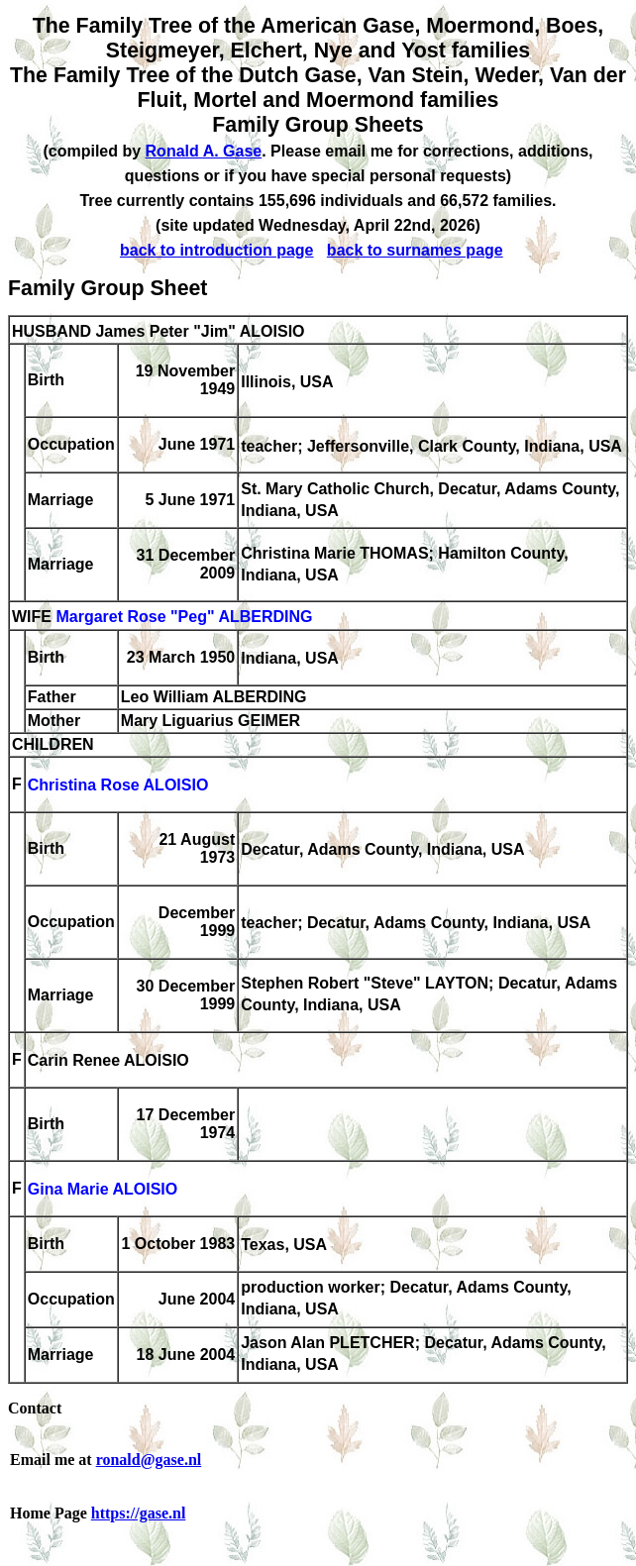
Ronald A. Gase (204, 151)
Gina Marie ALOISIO (102, 1190)
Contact (34, 1408)
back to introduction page (217, 250)
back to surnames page (415, 250)
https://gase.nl (138, 1513)
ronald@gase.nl (149, 1459)
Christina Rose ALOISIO (118, 786)
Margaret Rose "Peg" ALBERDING (183, 617)
